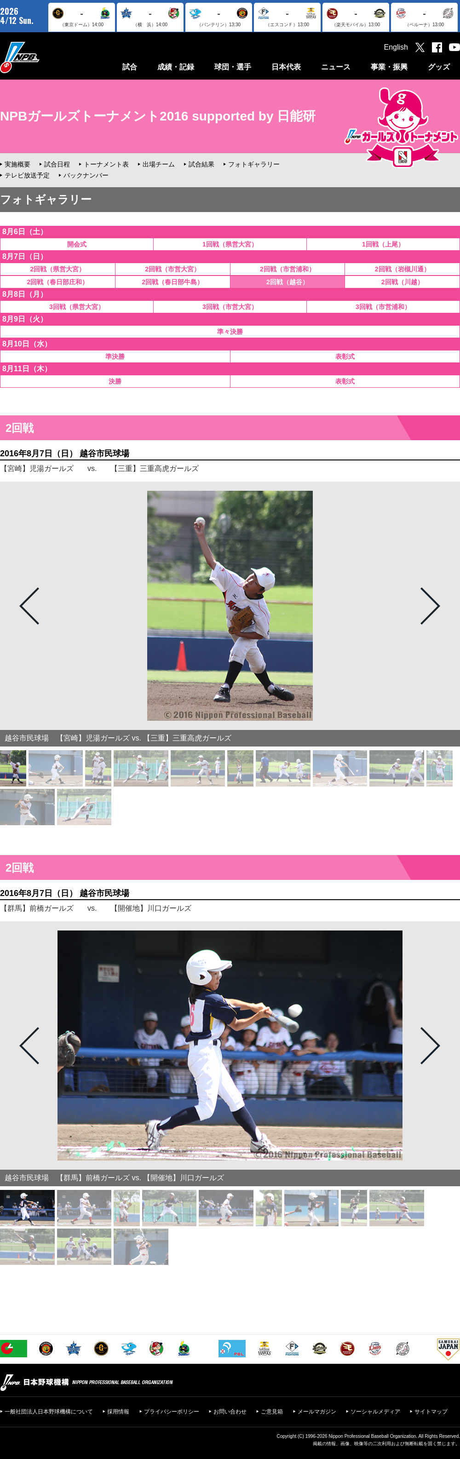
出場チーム (159, 164)
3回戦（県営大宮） (76, 306)
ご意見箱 (272, 1411)
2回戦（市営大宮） (172, 269)
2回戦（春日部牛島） (172, 282)
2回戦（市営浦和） (287, 269)
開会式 (76, 244)
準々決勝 (230, 331)
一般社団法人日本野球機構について (49, 1411)
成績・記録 (175, 67)
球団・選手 (232, 67)
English (396, 47)
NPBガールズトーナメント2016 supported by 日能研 (158, 116)
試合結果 (201, 164)
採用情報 (118, 1411)
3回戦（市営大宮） (230, 306)
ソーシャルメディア (375, 1411)
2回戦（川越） (402, 282)
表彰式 (345, 356)
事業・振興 (389, 67)
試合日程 (57, 164)
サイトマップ (431, 1411)
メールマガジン (317, 1411)
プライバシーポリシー (171, 1411)
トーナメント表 (106, 164)
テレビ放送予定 (27, 175)
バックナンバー (86, 175)
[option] (230, 606)
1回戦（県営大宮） (230, 244)
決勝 (115, 381)
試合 (129, 67)
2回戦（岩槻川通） (402, 269)
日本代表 (286, 67)
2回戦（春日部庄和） (57, 282)
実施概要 (17, 164)
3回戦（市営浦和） (383, 306)
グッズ (439, 67)
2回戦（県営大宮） (57, 269)
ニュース (336, 67)
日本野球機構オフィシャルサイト (43, 57)
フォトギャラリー (254, 164)
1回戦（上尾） (383, 244)
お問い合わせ (230, 1411)
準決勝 (115, 356)
